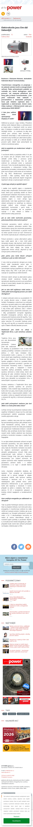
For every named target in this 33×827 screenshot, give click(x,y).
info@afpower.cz (9, 770)
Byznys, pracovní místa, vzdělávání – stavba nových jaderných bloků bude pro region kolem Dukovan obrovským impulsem (20, 628)
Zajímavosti (17, 18)
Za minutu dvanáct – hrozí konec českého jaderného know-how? (19, 651)
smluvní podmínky (23, 572)
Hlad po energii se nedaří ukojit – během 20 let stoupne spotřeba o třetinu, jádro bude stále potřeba (19, 645)
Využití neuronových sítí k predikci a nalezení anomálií (20, 591)
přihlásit (16, 567)
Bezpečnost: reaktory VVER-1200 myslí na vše (19, 640)
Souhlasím (16, 821)
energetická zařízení (23, 714)
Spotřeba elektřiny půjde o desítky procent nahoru (20, 634)
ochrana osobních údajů (11, 572)
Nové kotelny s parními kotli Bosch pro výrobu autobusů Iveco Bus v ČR (20, 613)
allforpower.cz (6, 18)
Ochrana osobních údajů (7, 775)
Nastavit (16, 816)
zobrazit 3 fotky (25, 69)
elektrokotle (12, 714)
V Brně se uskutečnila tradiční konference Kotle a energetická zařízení (19, 606)
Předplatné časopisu (6, 777)
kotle (5, 714)
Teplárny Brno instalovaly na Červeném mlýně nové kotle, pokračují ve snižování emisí (18, 585)
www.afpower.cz (5, 772)
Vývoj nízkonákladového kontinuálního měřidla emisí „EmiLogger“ (17, 598)
